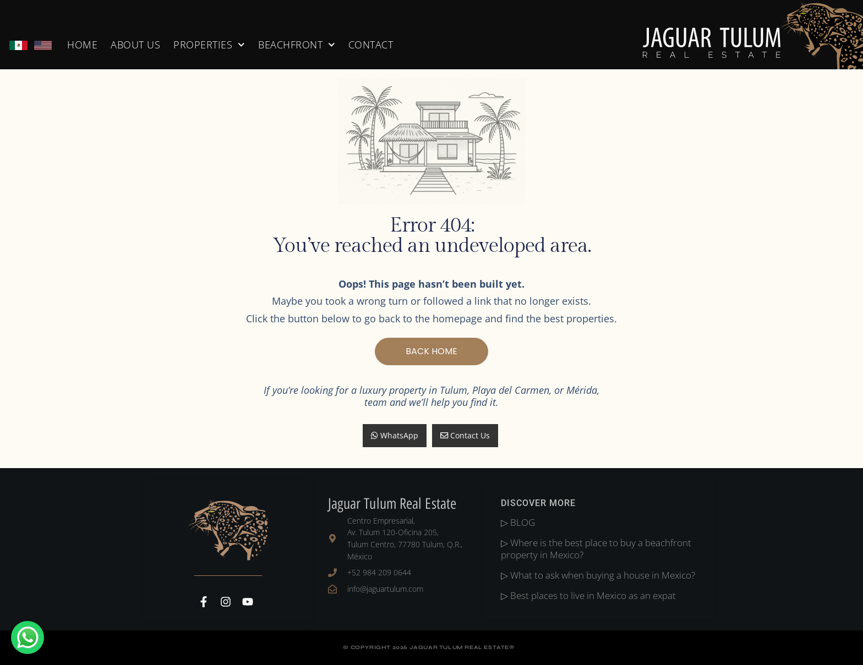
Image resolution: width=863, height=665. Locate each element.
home (82, 44)
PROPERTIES (209, 45)
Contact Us (465, 435)
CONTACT (371, 44)
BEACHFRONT (296, 45)
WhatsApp (394, 435)
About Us (135, 44)
